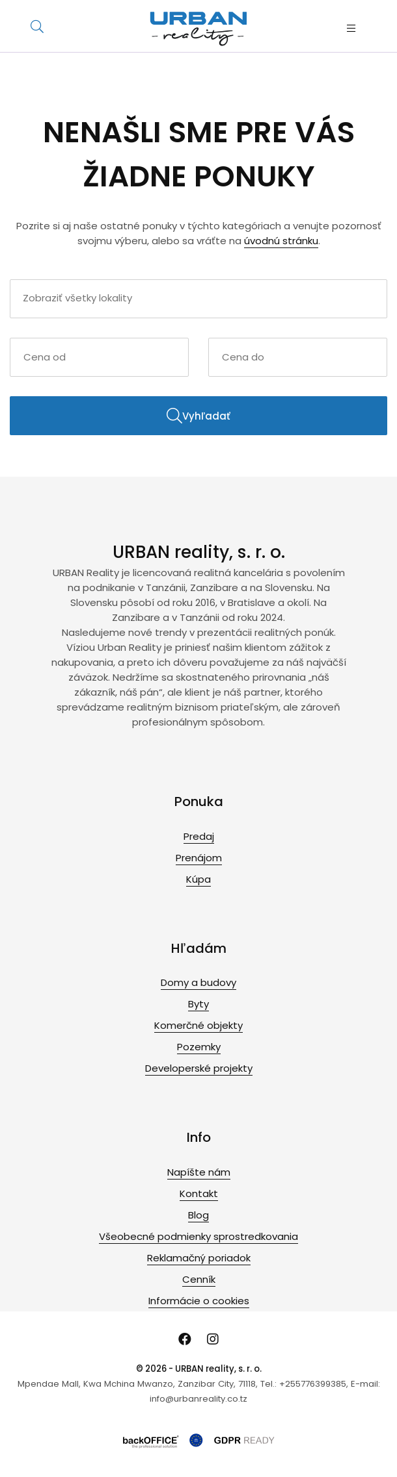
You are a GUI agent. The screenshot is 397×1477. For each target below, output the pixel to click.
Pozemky (199, 1047)
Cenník (198, 1279)
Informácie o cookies (198, 1300)
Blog (198, 1215)
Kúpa (198, 879)
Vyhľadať (198, 415)
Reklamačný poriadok (199, 1258)
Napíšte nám (198, 1172)
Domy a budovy (198, 982)
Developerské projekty (199, 1068)
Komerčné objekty (198, 1025)
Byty (198, 1004)
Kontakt (199, 1193)
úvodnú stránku (281, 240)
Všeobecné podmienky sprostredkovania (198, 1236)
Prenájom (199, 858)
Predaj (199, 836)
